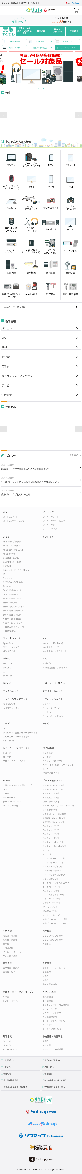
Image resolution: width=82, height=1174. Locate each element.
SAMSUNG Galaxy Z (12, 598)
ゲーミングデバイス (52, 529)
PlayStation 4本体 (51, 797)
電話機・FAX (9, 972)
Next (74, 68)
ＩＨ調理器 (48, 1000)
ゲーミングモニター (52, 525)
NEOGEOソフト (50, 911)
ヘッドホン (48, 712)
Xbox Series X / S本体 (52, 801)
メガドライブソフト (52, 903)
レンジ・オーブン (11, 1000)
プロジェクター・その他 (14, 761)
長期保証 (41, 30)
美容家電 (47, 1045)
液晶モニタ (48, 752)
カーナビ (7, 756)
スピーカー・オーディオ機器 (16, 736)
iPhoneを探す (15, 41)
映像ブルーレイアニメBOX (55, 923)
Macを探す (67, 41)
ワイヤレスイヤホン (52, 708)
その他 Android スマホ (13, 626)
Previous (7, 68)
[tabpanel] (41, 68)
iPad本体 (47, 663)
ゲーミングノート (51, 517)
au (4, 671)
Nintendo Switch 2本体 (53, 785)
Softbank (7, 675)
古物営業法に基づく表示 (54, 1087)
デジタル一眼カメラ (53, 691)
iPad (4, 347)
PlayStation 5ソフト (52, 826)
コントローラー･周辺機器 (54, 813)
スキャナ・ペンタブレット (55, 761)
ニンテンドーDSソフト (53, 862)
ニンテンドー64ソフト (53, 870)
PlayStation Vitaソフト (53, 842)
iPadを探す (41, 41)
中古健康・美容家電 (53, 1036)
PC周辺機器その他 (51, 773)
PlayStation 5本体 (51, 793)
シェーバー (8, 1041)
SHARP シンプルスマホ (13, 606)
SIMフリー (8, 663)
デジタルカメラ (11, 691)
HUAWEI (7, 566)
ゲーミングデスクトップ (54, 521)
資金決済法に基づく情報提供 (15, 1087)
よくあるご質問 (50, 1060)
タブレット (48, 536)
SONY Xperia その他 (12, 614)
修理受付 (74, 30)
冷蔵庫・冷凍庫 (10, 935)
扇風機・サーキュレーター (55, 968)
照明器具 (47, 943)
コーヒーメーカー (51, 1008)
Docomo (7, 667)
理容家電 (7, 1036)
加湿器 (46, 976)
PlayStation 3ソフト (52, 834)
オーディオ (8, 723)
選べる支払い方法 (57, 30)
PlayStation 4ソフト (52, 830)
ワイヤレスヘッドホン (53, 716)
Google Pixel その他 (12, 561)
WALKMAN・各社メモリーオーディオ (20, 732)
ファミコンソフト (51, 878)
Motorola (7, 578)
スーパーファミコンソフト (55, 874)
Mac (3, 338)
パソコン (6, 328)
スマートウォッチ (12, 638)
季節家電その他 (50, 984)
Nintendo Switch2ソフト (54, 817)
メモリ (6, 793)
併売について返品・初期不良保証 (24, 31)
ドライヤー (8, 1045)
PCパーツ (8, 780)
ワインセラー (49, 1025)
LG (4, 574)
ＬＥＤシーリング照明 (53, 935)
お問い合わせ (8, 1067)
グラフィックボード (12, 801)
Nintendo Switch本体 (53, 789)
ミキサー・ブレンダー (53, 1012)
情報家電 (7, 963)
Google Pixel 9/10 (11, 557)
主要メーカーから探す (15, 306)
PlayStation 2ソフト (52, 838)
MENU (5, 10)
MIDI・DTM (8, 740)
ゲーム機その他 (50, 809)
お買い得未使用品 (39, 47)
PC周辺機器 (48, 748)
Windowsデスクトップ (13, 521)
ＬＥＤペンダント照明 (53, 939)
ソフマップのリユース (66, 47)
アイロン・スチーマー (13, 951)
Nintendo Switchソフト (54, 821)
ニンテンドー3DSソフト (54, 858)
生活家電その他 (10, 956)
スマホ (5, 366)
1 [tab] (38, 88)
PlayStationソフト (51, 891)
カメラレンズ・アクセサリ (17, 375)
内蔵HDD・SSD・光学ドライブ (17, 785)
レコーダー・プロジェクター (17, 748)
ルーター (47, 769)
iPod (5, 728)
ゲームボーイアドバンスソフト (57, 882)
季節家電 (47, 963)
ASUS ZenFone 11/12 (13, 549)
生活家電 (6, 395)
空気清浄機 (8, 947)
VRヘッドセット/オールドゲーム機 (58, 805)
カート (76, 10)
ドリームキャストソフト (54, 895)
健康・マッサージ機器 (53, 1049)
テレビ (5, 385)
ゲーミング (48, 512)
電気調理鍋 (48, 996)
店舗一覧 (48, 1067)
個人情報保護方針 (10, 1080)
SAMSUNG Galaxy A (12, 590)
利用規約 (34, 2)
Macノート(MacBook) (53, 643)
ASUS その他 (9, 553)
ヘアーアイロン (10, 1049)
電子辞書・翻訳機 (11, 968)
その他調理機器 (50, 1017)
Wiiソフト (47, 854)
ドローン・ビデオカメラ (55, 683)
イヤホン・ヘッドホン (54, 699)
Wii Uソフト (48, 850)
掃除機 (6, 943)
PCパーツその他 (10, 805)
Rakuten (7, 586)
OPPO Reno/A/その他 (13, 582)
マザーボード (9, 797)
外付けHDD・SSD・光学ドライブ (58, 765)
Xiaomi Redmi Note (12, 618)
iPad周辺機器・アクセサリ (55, 667)
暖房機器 (47, 972)
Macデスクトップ (51, 647)
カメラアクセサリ (11, 708)
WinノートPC (14, 47)
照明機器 (47, 930)
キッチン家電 (49, 991)
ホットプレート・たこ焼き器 (56, 1004)
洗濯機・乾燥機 (10, 939)
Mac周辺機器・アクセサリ (55, 651)
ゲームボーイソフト (52, 886)
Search (69, 10)
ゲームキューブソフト (53, 866)
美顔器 (46, 1041)
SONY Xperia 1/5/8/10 (13, 610)
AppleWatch (9, 643)
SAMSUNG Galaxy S (12, 594)
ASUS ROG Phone (11, 545)
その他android (10, 631)
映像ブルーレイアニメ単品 (55, 919)
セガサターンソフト (52, 899)
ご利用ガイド (8, 1060)
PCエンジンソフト (51, 907)
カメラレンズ (9, 704)
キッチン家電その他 (52, 1029)
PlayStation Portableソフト (55, 846)
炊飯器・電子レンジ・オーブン (18, 991)
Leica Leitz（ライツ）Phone (16, 570)
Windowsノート (10, 517)
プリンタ (47, 756)
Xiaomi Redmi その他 (12, 622)
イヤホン (47, 704)
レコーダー (8, 752)
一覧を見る (72, 455)
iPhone (5, 357)
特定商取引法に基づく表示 (55, 1080)
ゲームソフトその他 (52, 915)
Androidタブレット (12, 541)
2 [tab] (44, 88)
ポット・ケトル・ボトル (54, 1021)
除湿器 (46, 980)
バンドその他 (9, 651)
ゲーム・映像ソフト (53, 780)
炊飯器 (6, 996)
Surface (7, 683)
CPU (5, 789)
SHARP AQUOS (10, 602)
